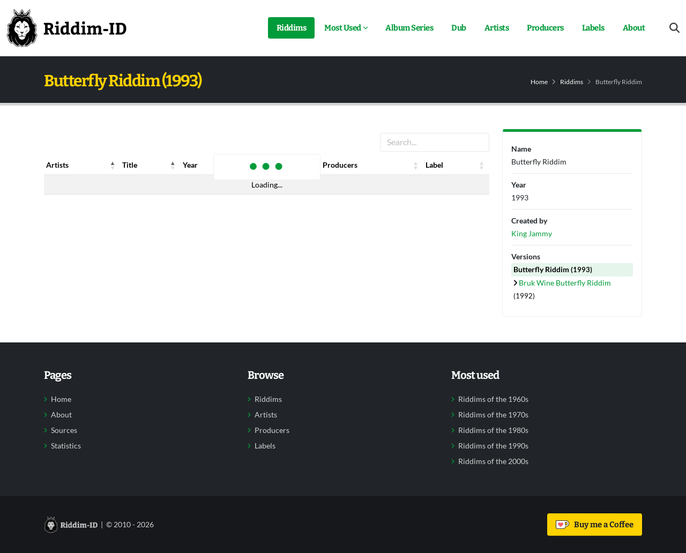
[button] (112, 165)
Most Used (342, 28)
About (634, 28)
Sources (64, 430)
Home (539, 82)
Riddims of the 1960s (493, 399)
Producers (545, 28)
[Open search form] (674, 28)
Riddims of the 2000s (493, 461)
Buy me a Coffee (594, 524)
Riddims (292, 28)
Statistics (66, 446)
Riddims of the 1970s (493, 414)
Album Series (409, 28)
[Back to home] (66, 28)
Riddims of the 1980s (493, 430)
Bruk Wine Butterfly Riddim (565, 282)
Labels (593, 28)
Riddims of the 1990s (493, 446)
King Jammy (531, 233)
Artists (496, 28)
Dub (458, 28)
